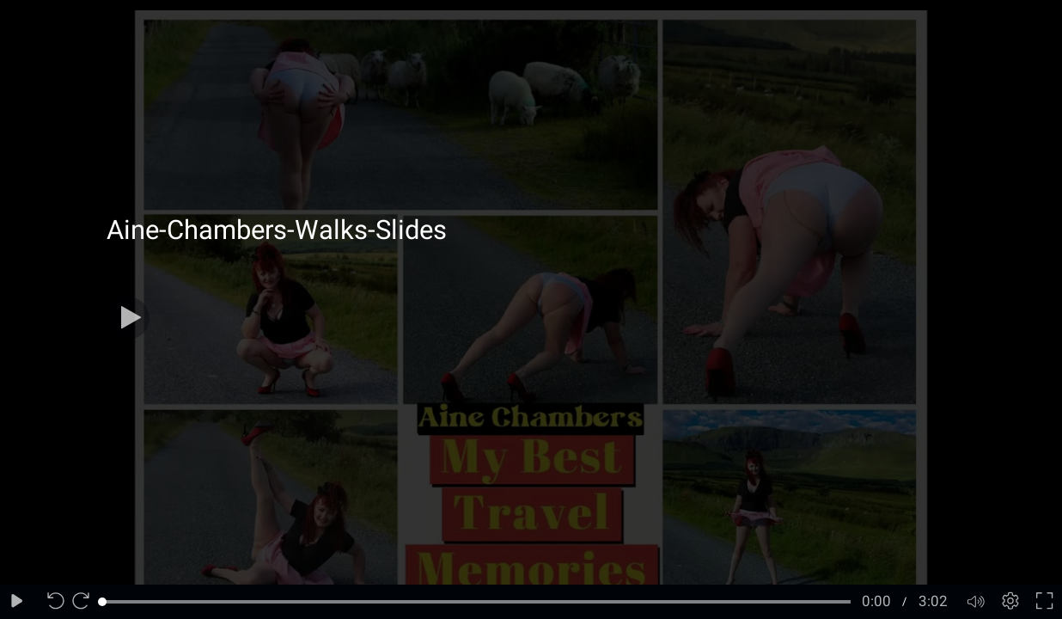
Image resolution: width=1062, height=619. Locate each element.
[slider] (476, 602)
